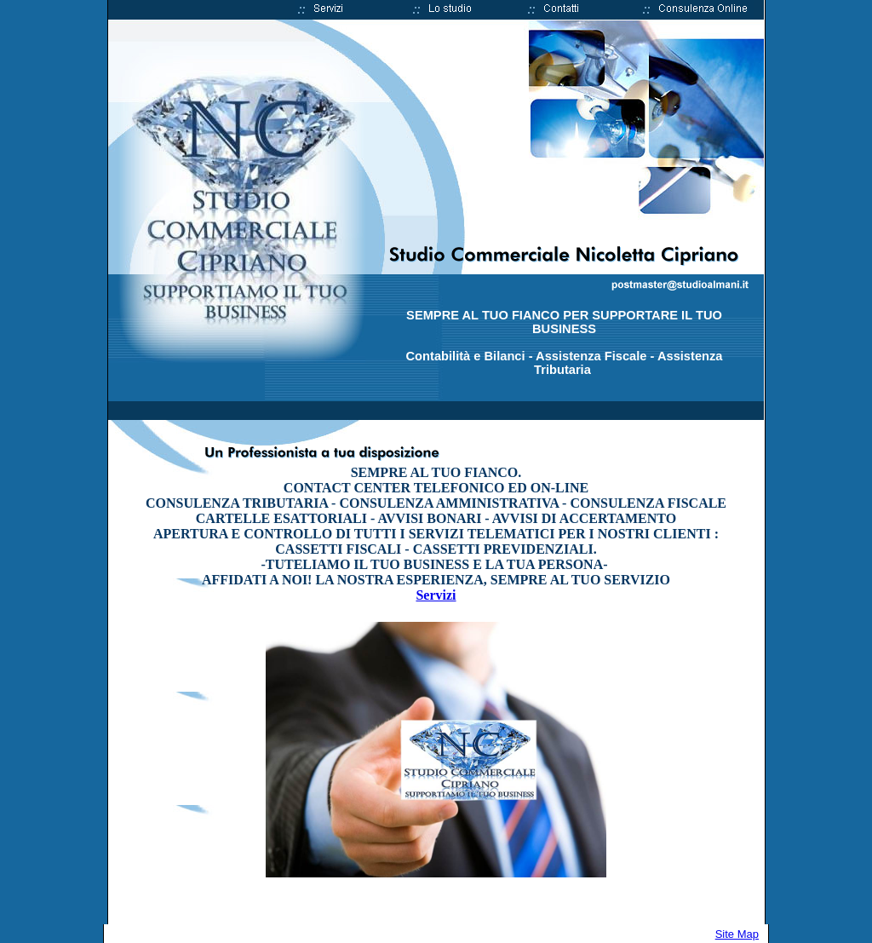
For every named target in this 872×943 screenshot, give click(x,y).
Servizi (436, 595)
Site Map (737, 934)
